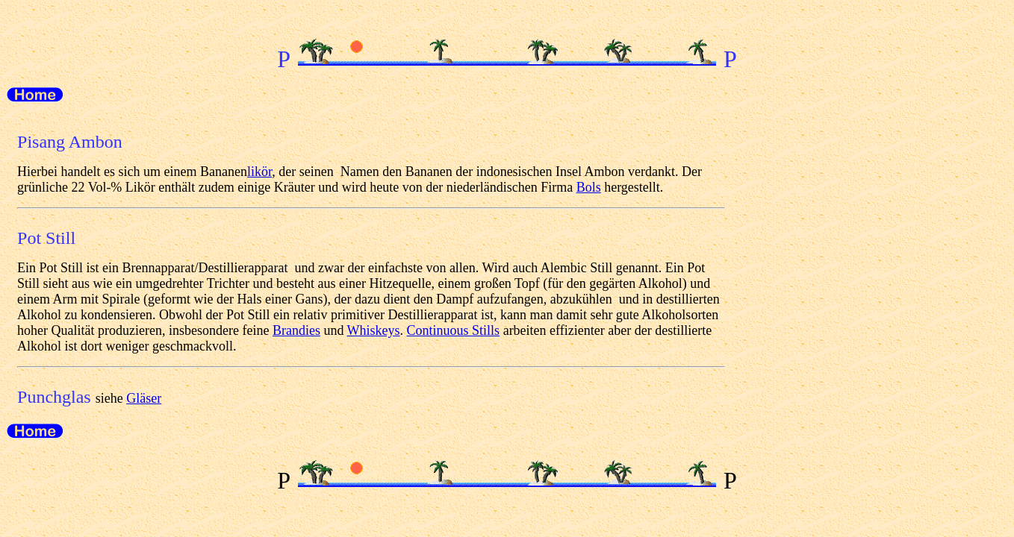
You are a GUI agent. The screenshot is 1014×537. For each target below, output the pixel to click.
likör (259, 171)
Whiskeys (373, 330)
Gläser (143, 398)
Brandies (296, 330)
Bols (588, 187)
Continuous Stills (453, 330)
